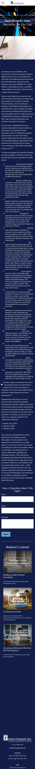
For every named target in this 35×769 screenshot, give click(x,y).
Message (4, 517)
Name (3, 494)
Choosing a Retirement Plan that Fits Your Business (17, 649)
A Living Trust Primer (12, 611)
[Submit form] (5, 534)
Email (3, 506)
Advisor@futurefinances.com (17, 748)
